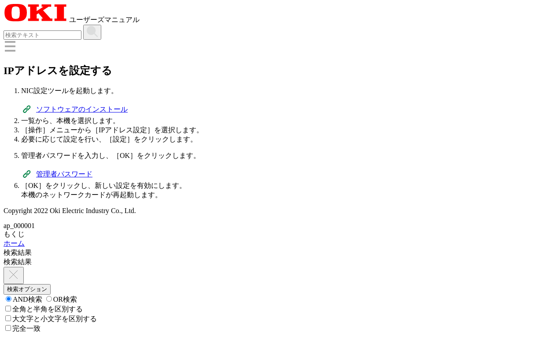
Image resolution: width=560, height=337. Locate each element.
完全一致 (23, 328)
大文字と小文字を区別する (51, 318)
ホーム (14, 243)
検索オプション (27, 289)
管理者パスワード (64, 174)
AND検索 (24, 299)
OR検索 (61, 299)
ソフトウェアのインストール (82, 109)
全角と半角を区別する (44, 309)
